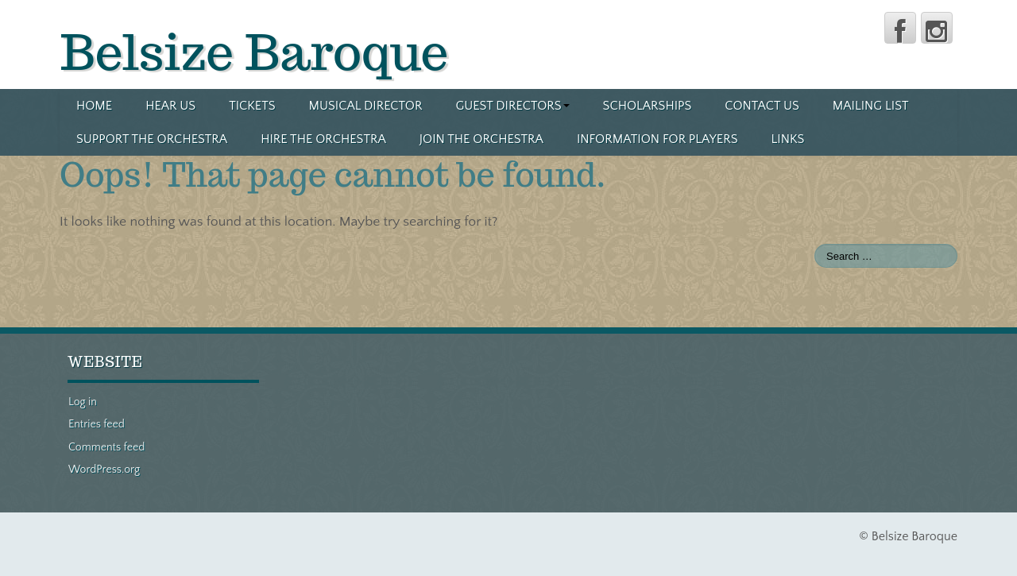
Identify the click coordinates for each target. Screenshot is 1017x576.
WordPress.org (104, 469)
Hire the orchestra (323, 139)
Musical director (366, 106)
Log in (82, 402)
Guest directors (512, 106)
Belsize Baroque (254, 51)
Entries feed (96, 424)
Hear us (170, 106)
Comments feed (106, 447)
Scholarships (647, 106)
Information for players (657, 139)
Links (787, 139)
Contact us (762, 106)
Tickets (252, 106)
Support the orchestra (151, 139)
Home (94, 106)
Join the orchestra (481, 139)
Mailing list (871, 106)
